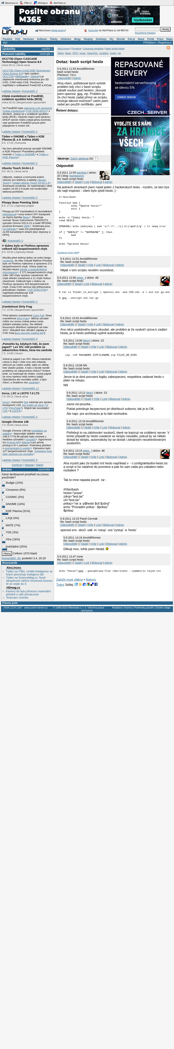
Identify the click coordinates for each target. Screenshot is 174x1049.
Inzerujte (93, 30)
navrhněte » (45, 469)
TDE (7, 532)
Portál (150, 38)
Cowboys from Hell (67, 262)
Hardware (28, 38)
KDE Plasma (12, 511)
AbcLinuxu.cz (9, 2)
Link (86, 182)
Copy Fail (38, 315)
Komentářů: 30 (11, 558)
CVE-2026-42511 (36, 111)
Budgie (9, 482)
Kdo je (131, 38)
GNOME (9, 504)
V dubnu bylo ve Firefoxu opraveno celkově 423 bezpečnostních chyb (25, 247)
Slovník (120, 38)
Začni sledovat (80, 158)
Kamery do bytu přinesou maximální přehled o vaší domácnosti (28, 593)
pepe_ (80, 287)
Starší (39, 465)
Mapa (169, 38)
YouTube (15, 408)
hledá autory (58, 30)
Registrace (164, 42)
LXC (5, 410)
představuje (9, 214)
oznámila (8, 260)
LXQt (7, 518)
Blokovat (96, 182)
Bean (26, 217)
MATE (8, 525)
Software (42, 38)
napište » (47, 48)
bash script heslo (114, 48)
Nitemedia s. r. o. (77, 607)
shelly (113, 53)
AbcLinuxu (13, 567)
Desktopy (101, 38)
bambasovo (76, 175)
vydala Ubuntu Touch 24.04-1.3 (30, 182)
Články (54, 38)
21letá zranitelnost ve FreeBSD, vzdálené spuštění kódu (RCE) (23, 98)
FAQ (17, 38)
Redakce (117, 607)
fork (26, 402)
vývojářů (31, 439)
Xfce (7, 539)
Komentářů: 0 (29, 131)
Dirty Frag (23, 318)
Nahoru (91, 593)
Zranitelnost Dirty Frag (17, 306)
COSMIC (10, 497)
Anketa (7, 469)
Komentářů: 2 (29, 91)
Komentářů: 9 (29, 338)
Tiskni (60, 598)
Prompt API (13, 442)
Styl (5, 42)
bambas (82, 172)
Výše (90, 275)
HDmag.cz (41, 2)
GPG (75, 53)
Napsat (29, 465)
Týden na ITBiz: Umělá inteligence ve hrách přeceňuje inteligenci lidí (29, 573)
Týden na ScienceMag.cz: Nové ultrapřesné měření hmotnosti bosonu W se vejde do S (29, 580)
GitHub (35, 76)
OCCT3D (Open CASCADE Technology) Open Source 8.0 (21, 60)
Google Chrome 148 (15, 421)
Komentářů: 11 (30, 388)
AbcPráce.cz (58, 2)
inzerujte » (46, 53)
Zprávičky (8, 48)
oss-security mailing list (29, 333)
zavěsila (33, 382)
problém (103, 53)
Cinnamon (11, 489)
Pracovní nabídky (14, 53)
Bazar (141, 38)
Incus (6, 402)
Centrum (17, 465)
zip (119, 53)
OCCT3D (8, 76)
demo (26, 442)
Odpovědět (64, 78)
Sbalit (78, 182)
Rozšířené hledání (145, 32)
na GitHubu (9, 228)
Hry (111, 38)
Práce (160, 38)
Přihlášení (149, 42)
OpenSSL (92, 53)
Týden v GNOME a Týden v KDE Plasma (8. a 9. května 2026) (23, 138)
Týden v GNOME (24, 154)
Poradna (7, 38)
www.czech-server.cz (35, 607)
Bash (68, 53)
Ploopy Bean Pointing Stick (20, 202)
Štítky (61, 53)
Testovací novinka (17, 597)
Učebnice (65, 38)
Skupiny (88, 38)
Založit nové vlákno (69, 593)
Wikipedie (22, 76)
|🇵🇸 (4, 240)
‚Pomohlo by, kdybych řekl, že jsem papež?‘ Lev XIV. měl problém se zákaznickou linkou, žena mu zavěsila (27, 347)
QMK (27, 226)
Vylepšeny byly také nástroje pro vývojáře (27, 453)
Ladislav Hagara (11, 91)
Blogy (77, 38)
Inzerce (128, 607)
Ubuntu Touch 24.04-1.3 (17, 168)
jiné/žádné (11, 546)
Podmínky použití (143, 607)
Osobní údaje (162, 607)
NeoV (86, 352)
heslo (82, 53)
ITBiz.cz (26, 2)
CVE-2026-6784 (37, 289)
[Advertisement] (76, 133)
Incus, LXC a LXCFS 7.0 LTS (20, 393)
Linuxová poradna (93, 48)
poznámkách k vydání (17, 448)
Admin (77, 78)
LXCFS (16, 410)
